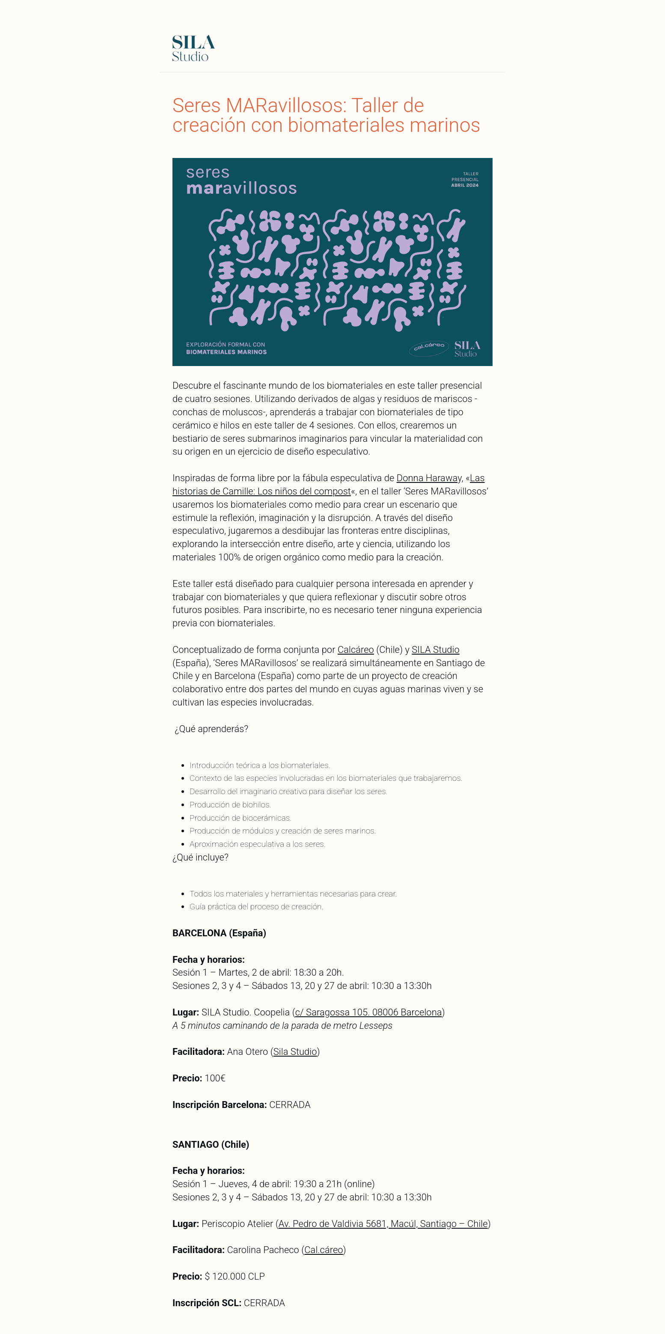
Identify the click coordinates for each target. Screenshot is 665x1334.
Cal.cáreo (323, 1250)
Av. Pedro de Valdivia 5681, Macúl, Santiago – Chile (383, 1223)
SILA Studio (435, 649)
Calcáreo (356, 649)
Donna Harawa (427, 478)
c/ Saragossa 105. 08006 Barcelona (368, 1012)
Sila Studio (295, 1051)
